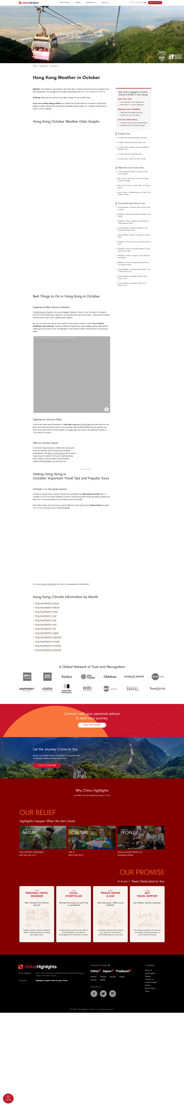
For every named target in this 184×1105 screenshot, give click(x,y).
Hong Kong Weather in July (45, 629)
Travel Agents (150, 973)
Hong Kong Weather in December (48, 650)
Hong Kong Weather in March (46, 612)
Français (103, 977)
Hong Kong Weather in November (48, 646)
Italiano (122, 977)
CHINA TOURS (64, 2)
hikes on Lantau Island (56, 453)
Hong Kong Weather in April (45, 616)
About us (148, 970)
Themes (77, 2)
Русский (93, 980)
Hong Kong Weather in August (47, 633)
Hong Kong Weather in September (48, 637)
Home (35, 66)
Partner (147, 985)
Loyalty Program (151, 982)
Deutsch (94, 977)
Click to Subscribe (47, 765)
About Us (105, 2)
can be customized (48, 584)
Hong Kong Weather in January (47, 603)
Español (113, 977)
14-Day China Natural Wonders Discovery (132, 138)
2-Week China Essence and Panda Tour (132, 142)
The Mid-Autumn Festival (42, 312)
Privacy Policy (150, 988)
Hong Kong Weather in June (46, 625)
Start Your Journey (155, 2)
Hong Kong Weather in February (47, 608)
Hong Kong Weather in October (47, 642)
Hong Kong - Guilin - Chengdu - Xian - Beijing (68, 339)
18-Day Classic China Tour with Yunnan (132, 159)
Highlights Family (100, 966)
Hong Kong (53, 66)
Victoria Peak (85, 425)
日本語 (102, 980)
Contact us (149, 979)
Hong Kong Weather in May (45, 620)
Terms (147, 991)
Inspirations (90, 2)
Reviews (148, 976)
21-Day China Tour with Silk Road (129, 154)
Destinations (43, 66)
